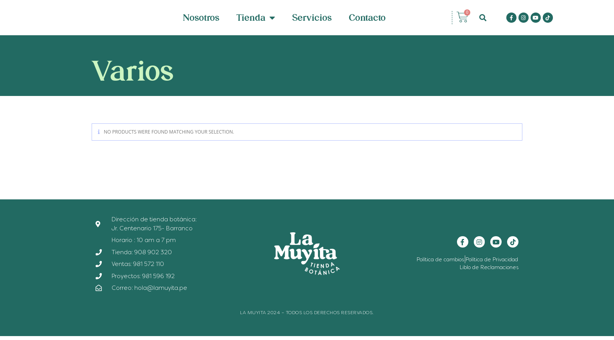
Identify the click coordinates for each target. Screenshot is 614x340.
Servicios (312, 19)
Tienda (256, 19)
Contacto (367, 19)
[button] (483, 19)
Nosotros (201, 19)
